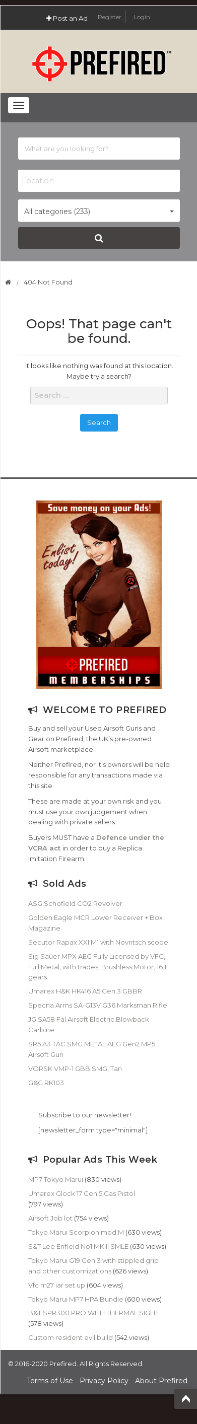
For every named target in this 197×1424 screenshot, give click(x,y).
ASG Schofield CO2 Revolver (75, 903)
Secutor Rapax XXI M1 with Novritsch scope (98, 942)
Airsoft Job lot (50, 1218)
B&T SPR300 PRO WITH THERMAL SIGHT (93, 1313)
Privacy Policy (104, 1380)
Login (142, 17)
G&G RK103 (46, 1083)
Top (185, 1399)
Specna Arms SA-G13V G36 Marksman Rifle (97, 1005)
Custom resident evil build (70, 1337)
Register (110, 17)
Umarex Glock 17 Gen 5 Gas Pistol (81, 1193)
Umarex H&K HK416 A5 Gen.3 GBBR (85, 991)
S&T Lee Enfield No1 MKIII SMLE (78, 1246)
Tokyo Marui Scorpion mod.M (76, 1232)
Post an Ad (67, 18)
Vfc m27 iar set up (56, 1285)
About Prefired (161, 1380)
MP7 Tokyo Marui (55, 1179)
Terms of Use (50, 1380)
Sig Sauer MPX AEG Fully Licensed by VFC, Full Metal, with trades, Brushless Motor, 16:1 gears (97, 966)
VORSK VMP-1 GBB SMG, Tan (75, 1068)
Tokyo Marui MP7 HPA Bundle (75, 1299)
